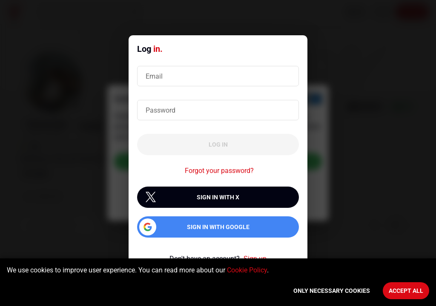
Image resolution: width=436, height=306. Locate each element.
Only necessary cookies (331, 290)
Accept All (406, 290)
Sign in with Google (218, 227)
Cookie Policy (247, 270)
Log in (218, 144)
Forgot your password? (219, 171)
